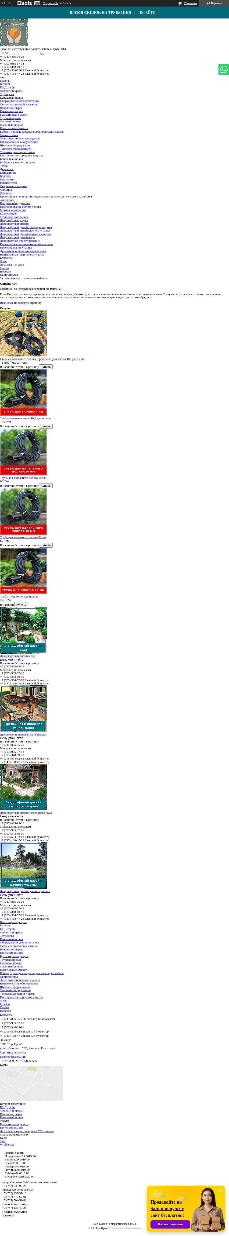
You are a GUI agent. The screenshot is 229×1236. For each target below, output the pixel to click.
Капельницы (8, 172)
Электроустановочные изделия (20, 138)
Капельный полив (11, 97)
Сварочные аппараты (13, 186)
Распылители (8, 182)
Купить (46, 367)
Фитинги (5, 193)
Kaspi (3, 1137)
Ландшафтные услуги (14, 220)
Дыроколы (7, 169)
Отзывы (5, 1004)
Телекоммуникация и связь (17, 152)
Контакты (6, 257)
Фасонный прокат (11, 125)
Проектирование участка (16, 247)
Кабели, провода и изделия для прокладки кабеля (32, 131)
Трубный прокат (10, 118)
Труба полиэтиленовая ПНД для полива (25, 418)
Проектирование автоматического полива (26, 244)
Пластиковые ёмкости (14, 128)
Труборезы (7, 94)
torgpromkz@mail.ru (13, 1056)
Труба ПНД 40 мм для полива (19, 596)
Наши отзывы (9, 274)
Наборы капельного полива (17, 162)
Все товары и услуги (13, 922)
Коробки (5, 176)
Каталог (5, 84)
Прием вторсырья (11, 111)
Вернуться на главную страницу (21, 302)
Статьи (4, 268)
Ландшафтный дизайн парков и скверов (25, 234)
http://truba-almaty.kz (13, 1052)
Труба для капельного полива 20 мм (23, 537)
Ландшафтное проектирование (20, 240)
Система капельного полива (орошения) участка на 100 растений (42, 359)
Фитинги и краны (11, 91)
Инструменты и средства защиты (21, 155)
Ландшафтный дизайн (14, 223)
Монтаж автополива (13, 210)
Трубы (4, 165)
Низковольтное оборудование (19, 142)
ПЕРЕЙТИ (146, 12)
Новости (5, 271)
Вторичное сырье (11, 108)
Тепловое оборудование (15, 148)
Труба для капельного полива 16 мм (23, 478)
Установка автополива (14, 217)
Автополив (7, 200)
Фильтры (6, 189)
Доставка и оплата (12, 264)
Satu (2, 1141)
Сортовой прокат (11, 121)
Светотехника (9, 135)
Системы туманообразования (19, 104)
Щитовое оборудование (15, 145)
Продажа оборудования (15, 203)
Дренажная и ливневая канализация (23, 251)
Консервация (8, 213)
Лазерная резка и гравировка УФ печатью (27, 1131)
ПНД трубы (7, 87)
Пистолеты (7, 179)
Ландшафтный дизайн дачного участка (25, 230)
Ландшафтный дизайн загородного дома (26, 227)
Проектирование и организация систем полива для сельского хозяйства (46, 196)
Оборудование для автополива (19, 101)
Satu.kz (132, 1224)
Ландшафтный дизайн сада (17, 237)
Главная (5, 80)
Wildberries (7, 1144)
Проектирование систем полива (20, 206)
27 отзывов (190, 3)
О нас (3, 261)
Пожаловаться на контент (126, 1228)
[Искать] (42, 54)
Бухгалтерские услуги (14, 114)
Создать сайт (50, 3)
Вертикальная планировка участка (22, 254)
